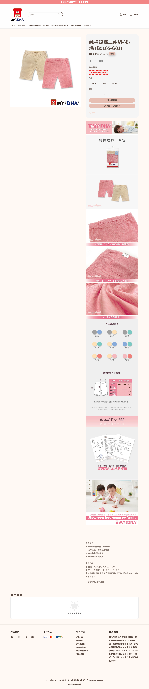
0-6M (94, 83)
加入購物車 (112, 100)
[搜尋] (59, 14)
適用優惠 (93, 67)
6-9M (104, 83)
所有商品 (21, 25)
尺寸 (90, 78)
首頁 (13, 25)
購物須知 (79, 640)
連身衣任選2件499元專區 (39, 25)
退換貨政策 (80, 644)
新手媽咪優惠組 (82, 650)
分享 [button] (92, 112)
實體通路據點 (81, 647)
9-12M (114, 83)
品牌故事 (79, 637)
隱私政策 (71, 684)
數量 (90, 89)
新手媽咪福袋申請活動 (59, 25)
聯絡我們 (78, 684)
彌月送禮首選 (76, 25)
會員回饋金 (80, 654)
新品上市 (87, 25)
